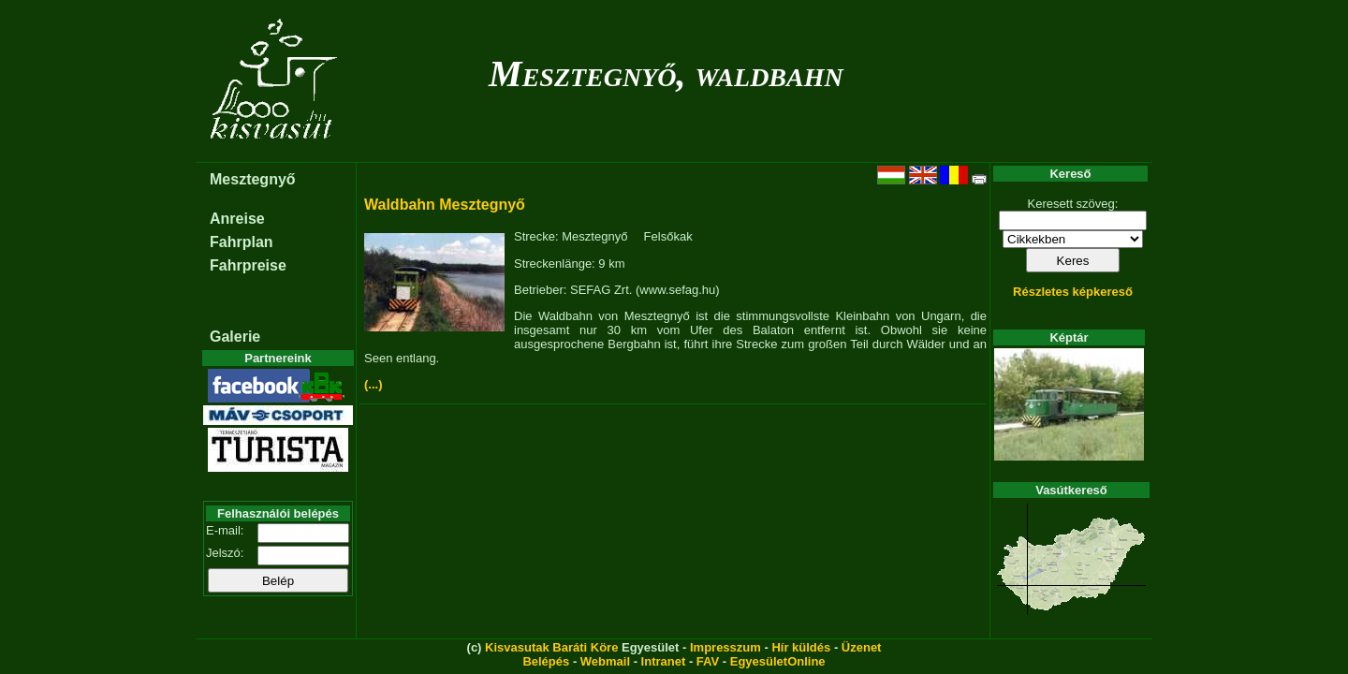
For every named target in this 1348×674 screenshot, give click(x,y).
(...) (373, 384)
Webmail (605, 661)
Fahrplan (241, 242)
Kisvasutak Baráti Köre (551, 647)
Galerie (235, 336)
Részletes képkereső (1073, 292)
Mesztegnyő (253, 179)
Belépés (545, 661)
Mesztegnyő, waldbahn (666, 73)
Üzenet (862, 647)
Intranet (663, 661)
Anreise (237, 219)
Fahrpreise (248, 265)
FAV (707, 661)
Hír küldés (800, 647)
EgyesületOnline (778, 661)
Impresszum (725, 647)
